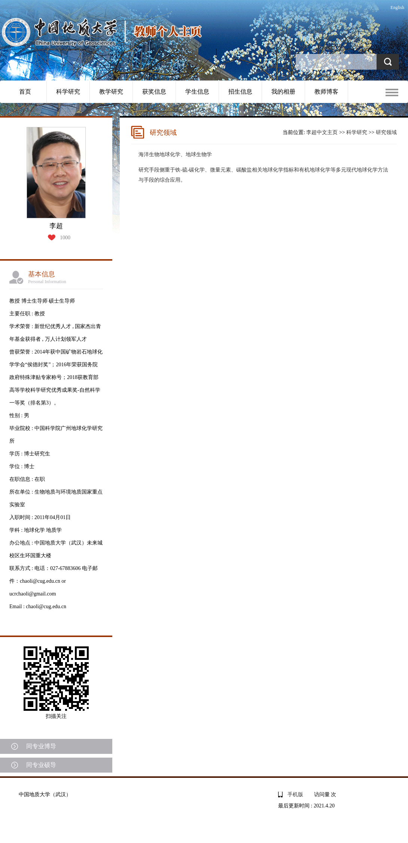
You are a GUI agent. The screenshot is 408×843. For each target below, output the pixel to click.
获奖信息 (154, 91)
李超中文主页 (322, 132)
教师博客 (326, 91)
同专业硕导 (41, 765)
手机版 (295, 794)
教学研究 (111, 91)
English (397, 7)
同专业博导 (41, 746)
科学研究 (68, 91)
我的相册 (283, 91)
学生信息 (197, 91)
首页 (25, 91)
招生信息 (240, 91)
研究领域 (386, 132)
